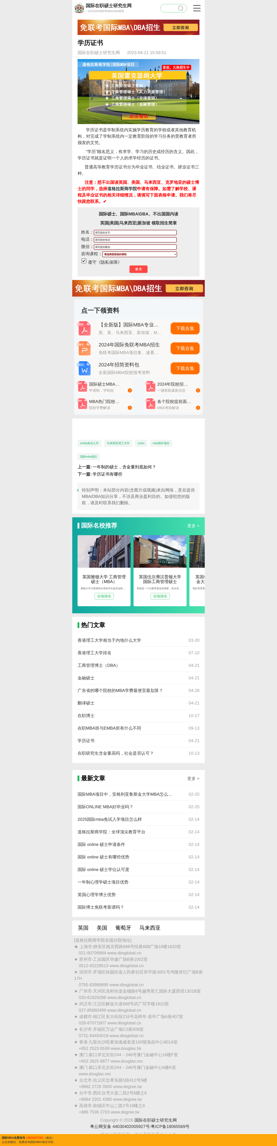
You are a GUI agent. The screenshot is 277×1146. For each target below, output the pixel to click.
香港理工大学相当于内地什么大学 (109, 640)
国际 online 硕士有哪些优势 (103, 857)
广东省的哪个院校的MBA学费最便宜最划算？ (120, 690)
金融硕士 (86, 678)
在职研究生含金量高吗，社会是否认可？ (116, 753)
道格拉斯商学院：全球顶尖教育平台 (111, 831)
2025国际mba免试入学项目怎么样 (110, 819)
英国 (83, 927)
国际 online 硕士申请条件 (101, 844)
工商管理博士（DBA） (99, 665)
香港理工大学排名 (94, 652)
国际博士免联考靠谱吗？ (101, 907)
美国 (102, 927)
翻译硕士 (86, 703)
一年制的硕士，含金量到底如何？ (124, 466)
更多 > (193, 525)
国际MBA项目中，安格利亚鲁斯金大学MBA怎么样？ (126, 794)
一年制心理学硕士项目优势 (103, 882)
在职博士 (86, 715)
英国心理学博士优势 (97, 894)
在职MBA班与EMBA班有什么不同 (109, 728)
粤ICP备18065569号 (170, 1126)
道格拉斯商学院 (122, 188)
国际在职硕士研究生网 (155, 1120)
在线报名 (104, 596)
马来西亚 (150, 927)
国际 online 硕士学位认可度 (103, 869)
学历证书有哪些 (107, 474)
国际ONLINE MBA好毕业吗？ (105, 806)
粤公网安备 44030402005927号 (120, 1126)
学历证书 (86, 740)
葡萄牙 (123, 927)
